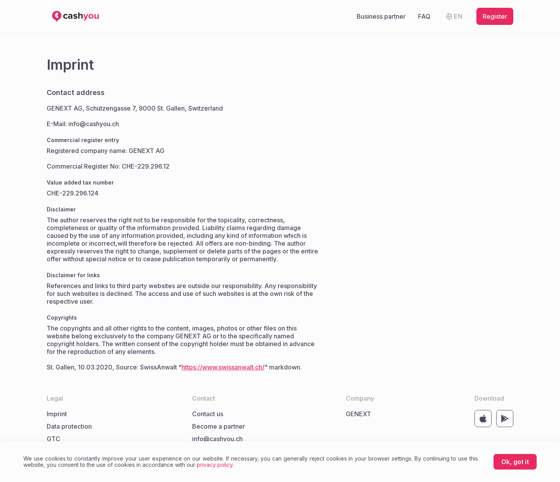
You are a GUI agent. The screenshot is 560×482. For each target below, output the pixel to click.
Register (495, 16)
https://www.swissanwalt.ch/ (223, 367)
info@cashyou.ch (217, 439)
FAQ (424, 16)
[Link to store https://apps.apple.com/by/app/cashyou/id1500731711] (483, 418)
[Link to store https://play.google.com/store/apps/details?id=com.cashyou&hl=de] (504, 418)
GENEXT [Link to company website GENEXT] (358, 414)
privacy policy (215, 464)
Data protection (69, 426)
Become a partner (218, 426)
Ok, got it (515, 462)
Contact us (207, 414)
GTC (53, 439)
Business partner (381, 16)
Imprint (57, 414)
